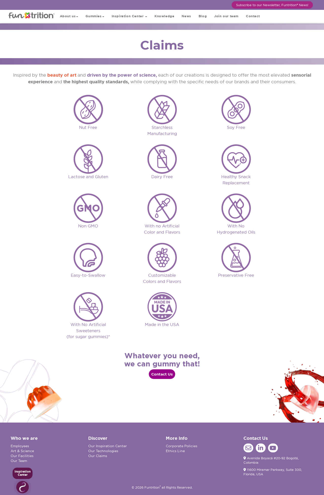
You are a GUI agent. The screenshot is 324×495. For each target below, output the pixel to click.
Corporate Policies (181, 446)
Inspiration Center (129, 16)
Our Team (19, 461)
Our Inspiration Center (107, 446)
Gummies (94, 16)
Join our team (226, 16)
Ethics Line (175, 451)
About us (69, 16)
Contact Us (162, 374)
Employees (20, 446)
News (186, 16)
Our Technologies (103, 451)
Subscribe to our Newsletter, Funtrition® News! (272, 5)
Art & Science (22, 451)
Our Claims (97, 456)
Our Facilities (22, 456)
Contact (253, 16)
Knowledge (164, 16)
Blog (203, 16)
